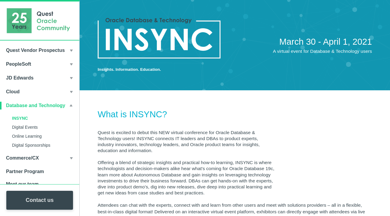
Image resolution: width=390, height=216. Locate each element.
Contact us (39, 200)
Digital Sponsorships (31, 145)
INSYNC (20, 118)
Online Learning (27, 136)
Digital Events (25, 127)
